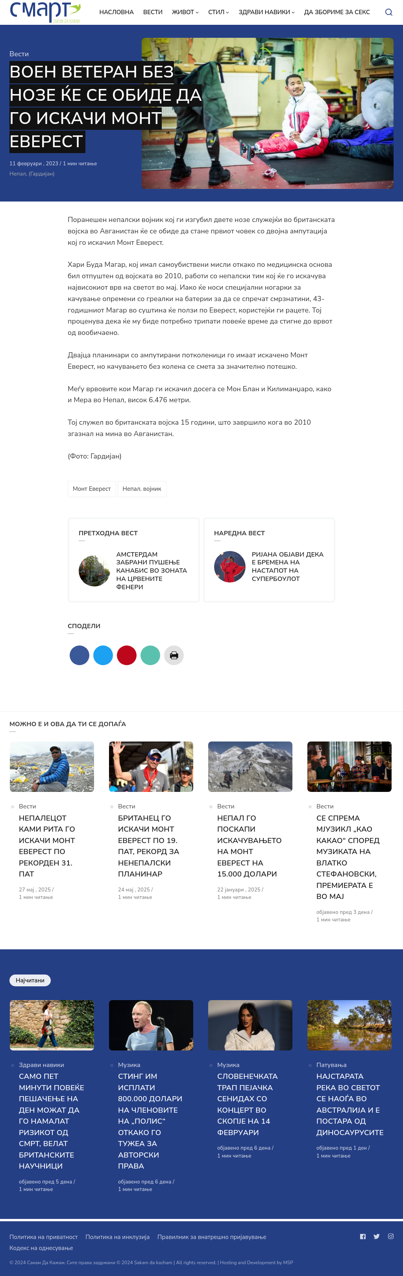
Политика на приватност (43, 1237)
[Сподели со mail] (150, 655)
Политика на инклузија (117, 1237)
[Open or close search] (389, 12)
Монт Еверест (92, 489)
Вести (19, 54)
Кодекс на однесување (41, 1248)
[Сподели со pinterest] (127, 655)
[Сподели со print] (174, 655)
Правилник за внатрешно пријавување (211, 1237)
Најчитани (30, 981)
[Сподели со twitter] (103, 655)
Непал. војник (142, 489)
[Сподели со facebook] (79, 655)
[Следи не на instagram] (389, 1236)
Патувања (331, 1067)
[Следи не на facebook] (364, 1236)
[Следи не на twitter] (376, 1236)
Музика (129, 1067)
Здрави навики (41, 1067)
